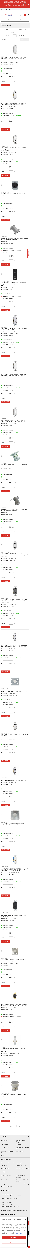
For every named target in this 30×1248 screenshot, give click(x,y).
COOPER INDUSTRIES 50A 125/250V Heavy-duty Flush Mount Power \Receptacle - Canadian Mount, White (14, 690)
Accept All (14, 1237)
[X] (25, 1219)
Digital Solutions (6, 1175)
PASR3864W (4, 822)
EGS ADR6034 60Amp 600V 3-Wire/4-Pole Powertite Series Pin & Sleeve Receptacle (14, 465)
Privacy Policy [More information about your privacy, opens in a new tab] (19, 1233)
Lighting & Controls (22, 1163)
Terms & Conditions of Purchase (7, 1152)
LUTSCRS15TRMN (5, 281)
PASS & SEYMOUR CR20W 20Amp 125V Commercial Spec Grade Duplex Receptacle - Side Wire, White (14, 779)
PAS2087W (3, 373)
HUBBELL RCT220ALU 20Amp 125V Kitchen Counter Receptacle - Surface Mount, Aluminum (13, 1095)
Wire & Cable (5, 1168)
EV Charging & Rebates (23, 1168)
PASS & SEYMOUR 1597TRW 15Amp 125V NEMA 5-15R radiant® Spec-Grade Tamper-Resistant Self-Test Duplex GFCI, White (14, 59)
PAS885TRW (4, 102)
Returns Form (20, 1151)
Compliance (4, 1144)
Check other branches (8, 73)
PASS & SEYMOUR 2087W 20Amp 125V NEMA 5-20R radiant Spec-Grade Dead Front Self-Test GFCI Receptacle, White (13, 376)
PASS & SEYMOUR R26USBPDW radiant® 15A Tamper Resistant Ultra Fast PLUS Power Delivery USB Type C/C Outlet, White (14, 555)
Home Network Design (22, 1184)
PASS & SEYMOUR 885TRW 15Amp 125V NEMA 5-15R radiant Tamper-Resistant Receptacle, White (13, 104)
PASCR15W (3, 644)
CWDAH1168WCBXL (5, 688)
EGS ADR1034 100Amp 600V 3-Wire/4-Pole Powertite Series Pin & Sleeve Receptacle (14, 510)
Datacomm (4, 1165)
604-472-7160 (14, 1198)
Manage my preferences (13, 1242)
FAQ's (2, 1155)
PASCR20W (4, 777)
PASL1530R (3, 1003)
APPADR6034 (4, 463)
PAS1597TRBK (4, 598)
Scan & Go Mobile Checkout (21, 1176)
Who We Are (4, 1140)
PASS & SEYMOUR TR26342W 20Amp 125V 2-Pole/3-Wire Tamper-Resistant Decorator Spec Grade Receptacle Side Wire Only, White (14, 330)
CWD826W (3, 1047)
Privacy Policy (5, 1147)
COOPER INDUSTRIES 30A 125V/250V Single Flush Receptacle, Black (13, 194)
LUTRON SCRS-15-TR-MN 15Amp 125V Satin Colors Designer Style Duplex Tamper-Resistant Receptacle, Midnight (14, 284)
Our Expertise (15, 1159)
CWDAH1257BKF (5, 192)
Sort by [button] (21, 29)
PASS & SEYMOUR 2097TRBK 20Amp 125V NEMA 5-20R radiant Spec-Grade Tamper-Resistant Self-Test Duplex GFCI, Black (14, 915)
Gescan (15, 1136)
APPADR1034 (4, 508)
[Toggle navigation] (2, 14)
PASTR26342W (4, 327)
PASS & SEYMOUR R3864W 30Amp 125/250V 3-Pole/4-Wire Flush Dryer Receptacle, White (14, 824)
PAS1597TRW (4, 56)
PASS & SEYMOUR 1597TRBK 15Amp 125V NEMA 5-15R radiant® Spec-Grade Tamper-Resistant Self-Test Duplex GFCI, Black (14, 601)
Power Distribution (21, 1165)
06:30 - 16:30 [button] (25, 3)
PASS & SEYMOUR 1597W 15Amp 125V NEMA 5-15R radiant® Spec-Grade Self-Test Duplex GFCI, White (14, 420)
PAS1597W (3, 418)
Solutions (15, 1172)
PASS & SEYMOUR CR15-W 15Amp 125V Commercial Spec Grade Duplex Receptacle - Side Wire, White (14, 646)
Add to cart (5, 85)
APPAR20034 (4, 237)
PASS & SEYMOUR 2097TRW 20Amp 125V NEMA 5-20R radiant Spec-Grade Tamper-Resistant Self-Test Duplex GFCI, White (14, 149)
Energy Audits (5, 1184)
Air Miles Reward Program (21, 1141)
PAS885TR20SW (5, 733)
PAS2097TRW (4, 146)
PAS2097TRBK (4, 912)
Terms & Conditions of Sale (22, 1147)
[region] (14, 1232)
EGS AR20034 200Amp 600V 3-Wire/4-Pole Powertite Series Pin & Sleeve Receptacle (14, 239)
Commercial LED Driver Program (23, 1180)
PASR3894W (4, 958)
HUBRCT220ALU (5, 1093)
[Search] (15, 20)
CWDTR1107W (4, 866)
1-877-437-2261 (6, 9)
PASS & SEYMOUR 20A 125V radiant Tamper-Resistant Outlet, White (14, 735)
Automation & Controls (7, 1163)
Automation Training (7, 1187)
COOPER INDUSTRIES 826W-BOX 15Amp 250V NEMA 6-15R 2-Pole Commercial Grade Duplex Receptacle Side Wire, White (15, 1050)
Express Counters (6, 1180)
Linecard (18, 1144)
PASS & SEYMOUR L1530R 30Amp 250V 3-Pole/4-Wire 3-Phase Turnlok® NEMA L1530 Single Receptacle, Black (15, 1005)
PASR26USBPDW (5, 552)
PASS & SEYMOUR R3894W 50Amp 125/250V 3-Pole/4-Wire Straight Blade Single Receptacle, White (14, 960)
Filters (7, 29)
